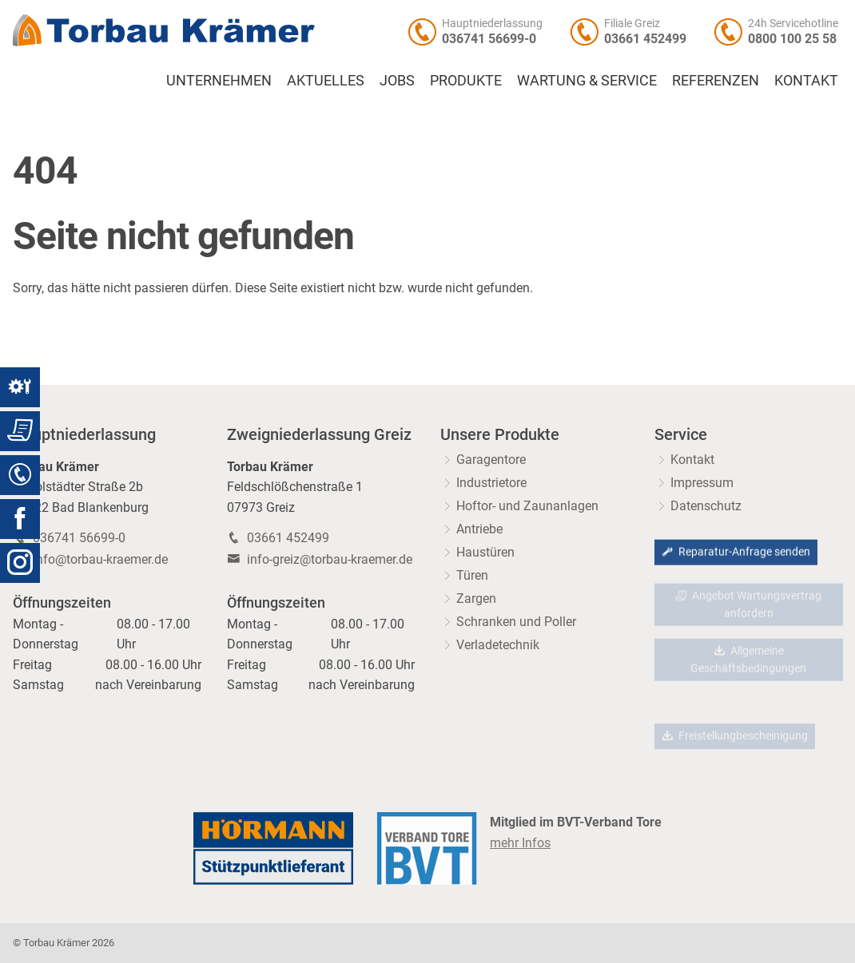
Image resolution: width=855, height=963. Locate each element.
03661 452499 (645, 38)
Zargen (476, 598)
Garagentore (491, 459)
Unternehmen (219, 81)
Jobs (397, 81)
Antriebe (479, 529)
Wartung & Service (587, 81)
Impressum (702, 482)
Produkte (466, 81)
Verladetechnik (497, 644)
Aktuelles (325, 81)
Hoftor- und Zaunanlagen (527, 505)
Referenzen (715, 81)
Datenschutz (706, 505)
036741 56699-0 (489, 38)
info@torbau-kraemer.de (100, 559)
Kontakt (806, 81)
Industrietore (491, 482)
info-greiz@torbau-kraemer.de (329, 559)
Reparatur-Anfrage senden (736, 553)
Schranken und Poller (516, 621)
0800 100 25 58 (792, 38)
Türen (472, 575)
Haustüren (485, 552)
